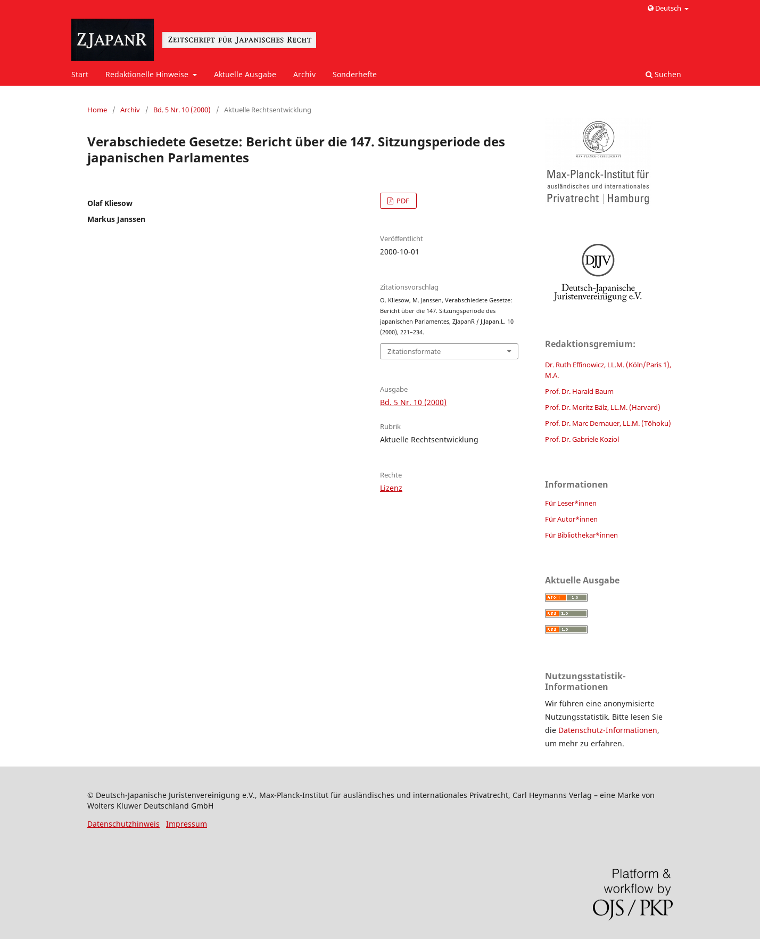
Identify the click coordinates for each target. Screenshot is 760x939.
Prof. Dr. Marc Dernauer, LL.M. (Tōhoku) (608, 423)
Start (79, 74)
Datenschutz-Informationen (607, 730)
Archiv (304, 74)
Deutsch (665, 8)
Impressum (186, 824)
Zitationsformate (414, 351)
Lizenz (391, 488)
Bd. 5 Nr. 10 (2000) (182, 109)
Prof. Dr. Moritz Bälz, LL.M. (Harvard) (602, 407)
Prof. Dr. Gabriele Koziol (582, 439)
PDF (402, 200)
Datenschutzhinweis (123, 824)
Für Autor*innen (571, 519)
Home (97, 109)
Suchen (663, 74)
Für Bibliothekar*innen (581, 535)
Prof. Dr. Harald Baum (579, 391)
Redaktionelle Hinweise (148, 74)
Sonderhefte (355, 74)
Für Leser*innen (571, 503)
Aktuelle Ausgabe (245, 74)
